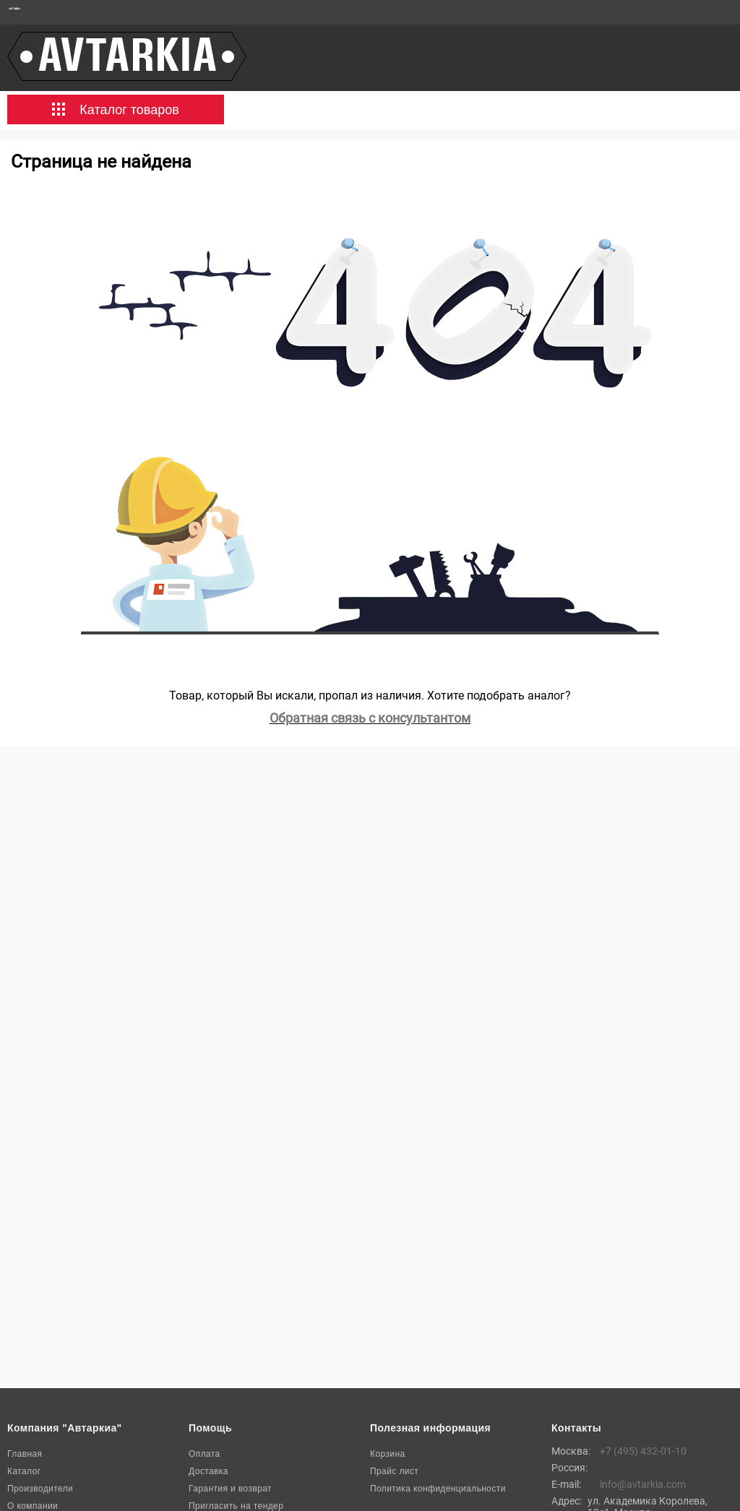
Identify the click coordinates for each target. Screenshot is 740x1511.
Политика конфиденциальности (438, 1489)
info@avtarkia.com (643, 1484)
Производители (40, 1489)
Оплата (204, 1454)
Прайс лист (394, 1471)
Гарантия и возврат (230, 1489)
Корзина (387, 1454)
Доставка (208, 1471)
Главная (24, 1454)
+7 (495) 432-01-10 (643, 1451)
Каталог (23, 1471)
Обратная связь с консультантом (370, 718)
